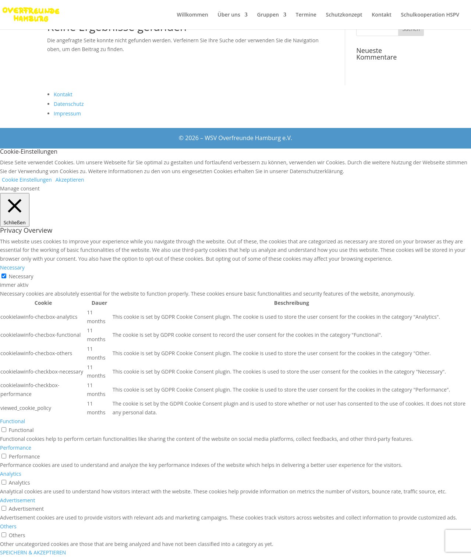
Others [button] (8, 526)
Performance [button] (15, 447)
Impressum (67, 113)
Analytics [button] (10, 473)
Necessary (21, 276)
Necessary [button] (12, 267)
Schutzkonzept (344, 15)
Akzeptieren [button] (70, 179)
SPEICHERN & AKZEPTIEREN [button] (33, 552)
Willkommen (192, 15)
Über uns (228, 15)
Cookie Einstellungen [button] (27, 179)
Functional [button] (12, 421)
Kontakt (382, 15)
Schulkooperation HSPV (430, 15)
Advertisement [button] (17, 500)
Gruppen (268, 15)
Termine (306, 15)
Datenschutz (69, 103)
